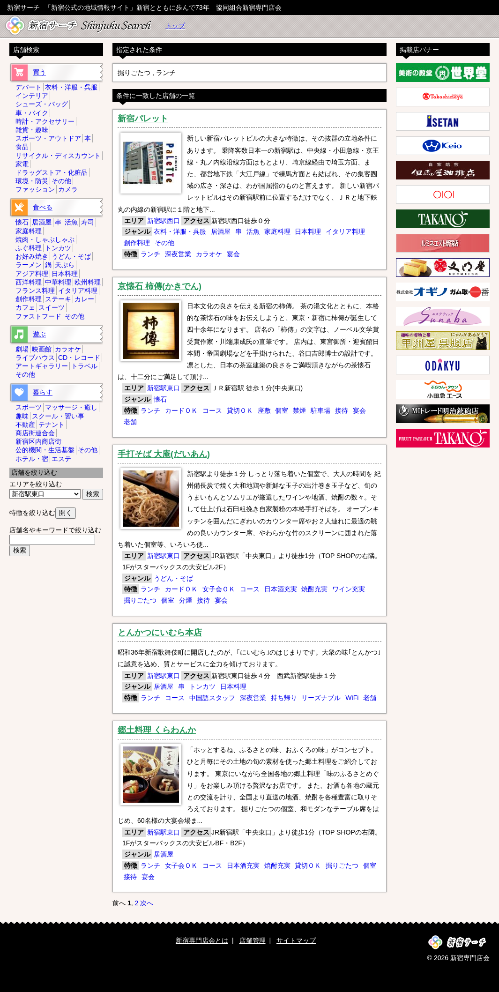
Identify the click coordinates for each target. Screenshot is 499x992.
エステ (61, 458)
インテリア (31, 95)
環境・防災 (31, 181)
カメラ (68, 189)
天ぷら (64, 265)
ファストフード (38, 316)
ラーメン (28, 265)
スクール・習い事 (58, 416)
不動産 (25, 424)
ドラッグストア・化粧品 (51, 172)
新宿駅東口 (163, 388)
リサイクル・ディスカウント (58, 155)
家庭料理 (277, 231)
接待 (341, 410)
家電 (22, 164)
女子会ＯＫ (218, 589)
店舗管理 (252, 940)
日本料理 (308, 231)
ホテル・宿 (31, 458)
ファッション (35, 189)
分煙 (185, 600)
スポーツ (28, 407)
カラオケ (209, 254)
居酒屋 (221, 231)
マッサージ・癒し (71, 407)
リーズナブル (321, 697)
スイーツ (51, 307)
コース (212, 410)
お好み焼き (31, 256)
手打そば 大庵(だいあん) (164, 454)
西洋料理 (28, 282)
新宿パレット (143, 118)
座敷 (264, 410)
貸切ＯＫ (240, 410)
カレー (84, 299)
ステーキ (58, 299)
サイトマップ (296, 940)
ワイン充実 (348, 589)
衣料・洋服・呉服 (180, 231)
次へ (146, 903)
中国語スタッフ (212, 697)
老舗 (130, 421)
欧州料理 (87, 282)
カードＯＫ (181, 410)
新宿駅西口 (163, 220)
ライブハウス (35, 357)
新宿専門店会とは (202, 940)
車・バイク (31, 113)
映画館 (42, 349)
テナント (51, 424)
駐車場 (320, 410)
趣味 (22, 416)
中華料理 (58, 282)
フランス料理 (35, 290)
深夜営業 (178, 254)
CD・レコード (79, 357)
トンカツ (202, 686)
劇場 (22, 349)
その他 (164, 242)
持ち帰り (284, 697)
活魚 (253, 231)
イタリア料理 (345, 231)
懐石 (160, 399)
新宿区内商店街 (38, 441)
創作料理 (137, 242)
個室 (281, 410)
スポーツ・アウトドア (48, 138)
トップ (175, 26)
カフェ (25, 307)
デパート (28, 87)
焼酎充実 (314, 589)
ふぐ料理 (28, 248)
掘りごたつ (140, 600)
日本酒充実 (280, 589)
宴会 (233, 254)
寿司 (87, 222)
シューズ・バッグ (41, 104)
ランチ (150, 254)
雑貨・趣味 (31, 130)
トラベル (84, 366)
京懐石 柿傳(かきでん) (159, 286)
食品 (22, 146)
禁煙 (299, 410)
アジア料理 (31, 273)
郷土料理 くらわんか (157, 730)
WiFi (351, 697)
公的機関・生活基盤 (44, 450)
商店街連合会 (35, 433)
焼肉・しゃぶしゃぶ (44, 239)
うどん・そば (173, 578)
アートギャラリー (41, 366)
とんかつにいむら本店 (160, 632)
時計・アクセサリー (44, 121)
